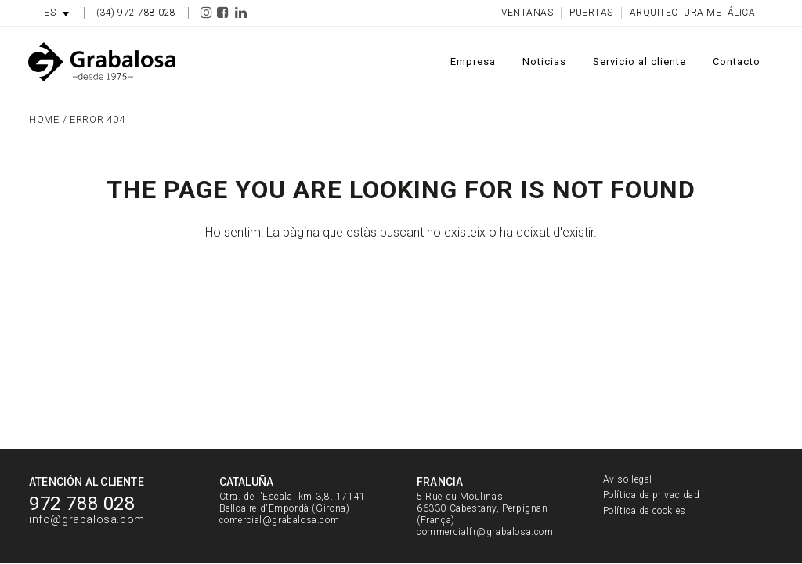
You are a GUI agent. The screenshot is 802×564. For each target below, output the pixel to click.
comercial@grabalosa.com (279, 520)
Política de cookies (644, 510)
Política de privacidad (651, 495)
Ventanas (527, 12)
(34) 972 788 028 (136, 12)
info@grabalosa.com (87, 520)
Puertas (591, 12)
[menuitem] (56, 13)
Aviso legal (628, 479)
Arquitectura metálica (693, 12)
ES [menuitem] (50, 12)
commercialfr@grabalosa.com (485, 531)
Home (44, 119)
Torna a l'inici (401, 300)
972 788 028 (82, 504)
